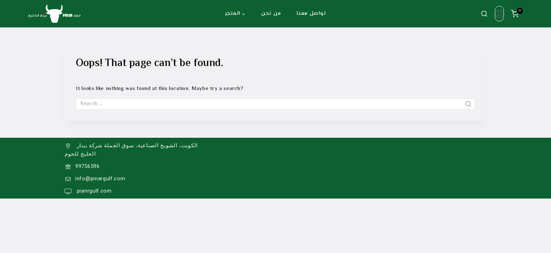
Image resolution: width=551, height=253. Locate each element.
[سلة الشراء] (517, 14)
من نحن (271, 13)
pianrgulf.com (93, 191)
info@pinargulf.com (100, 178)
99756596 (87, 166)
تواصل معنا (311, 13)
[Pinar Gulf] (54, 14)
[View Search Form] (484, 13)
